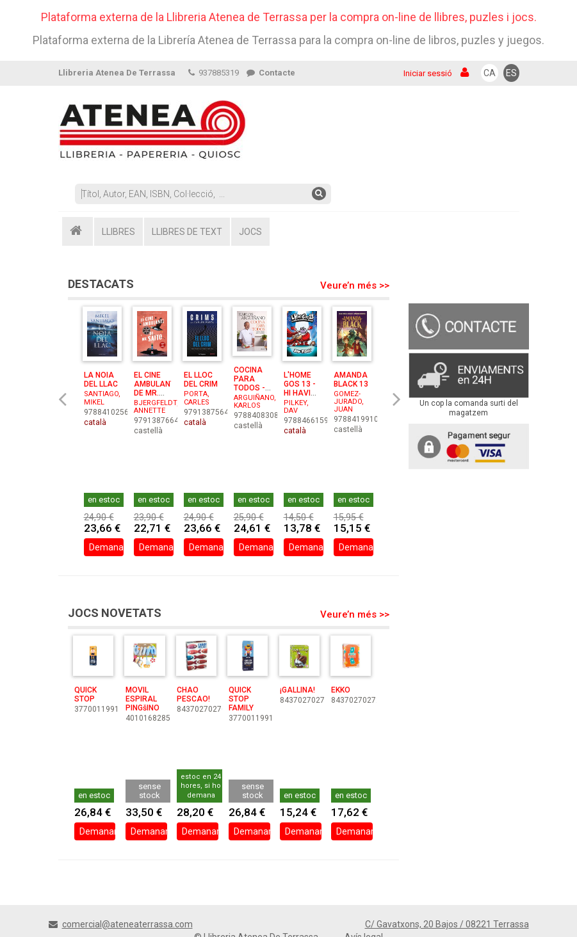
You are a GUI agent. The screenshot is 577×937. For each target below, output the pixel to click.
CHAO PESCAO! (193, 694)
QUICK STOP (85, 694)
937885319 (213, 72)
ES (511, 73)
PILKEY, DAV (296, 407)
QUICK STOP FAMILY (241, 698)
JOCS (250, 232)
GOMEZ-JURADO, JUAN (349, 401)
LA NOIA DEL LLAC (101, 379)
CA (490, 73)
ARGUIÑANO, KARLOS (255, 402)
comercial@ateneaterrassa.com (127, 924)
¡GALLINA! (297, 689)
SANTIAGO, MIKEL (102, 398)
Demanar (106, 549)
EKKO (340, 689)
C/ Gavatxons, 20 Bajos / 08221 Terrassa (447, 924)
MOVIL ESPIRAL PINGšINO (142, 698)
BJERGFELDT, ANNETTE (156, 407)
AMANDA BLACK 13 (351, 379)
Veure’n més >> (354, 285)
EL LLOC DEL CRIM (201, 379)
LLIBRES (118, 232)
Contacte (271, 72)
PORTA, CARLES (196, 398)
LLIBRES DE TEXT (187, 232)
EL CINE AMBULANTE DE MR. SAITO (156, 388)
